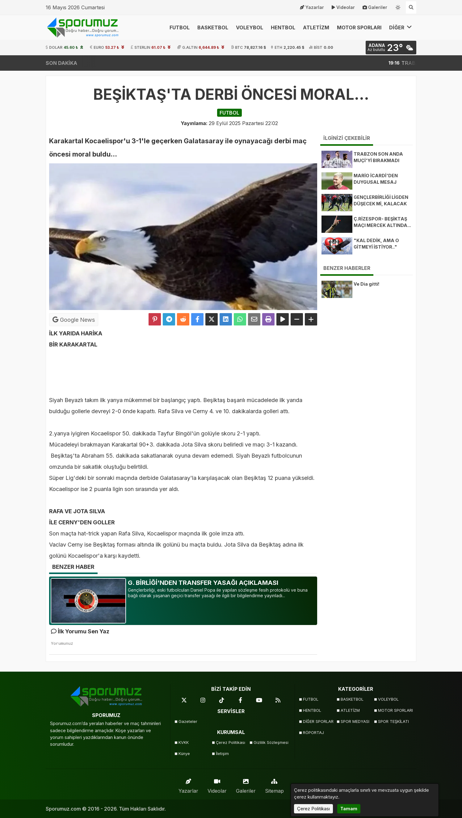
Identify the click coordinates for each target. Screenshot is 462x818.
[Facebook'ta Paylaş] (197, 319)
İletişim (222, 753)
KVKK (183, 742)
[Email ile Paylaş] (254, 319)
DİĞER (400, 27)
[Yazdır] (268, 319)
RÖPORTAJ (313, 732)
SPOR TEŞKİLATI (393, 721)
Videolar (343, 7)
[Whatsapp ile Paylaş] (240, 319)
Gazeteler (187, 721)
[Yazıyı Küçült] (297, 319)
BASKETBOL (212, 27)
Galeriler (375, 7)
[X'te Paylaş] (211, 319)
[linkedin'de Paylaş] (226, 319)
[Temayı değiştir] (398, 6)
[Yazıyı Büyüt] (311, 319)
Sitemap (274, 784)
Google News (73, 319)
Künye (184, 753)
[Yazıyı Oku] (282, 319)
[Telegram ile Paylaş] (169, 319)
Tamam (348, 808)
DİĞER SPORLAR (318, 721)
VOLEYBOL (249, 27)
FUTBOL (180, 27)
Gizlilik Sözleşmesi (270, 742)
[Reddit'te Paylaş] (183, 319)
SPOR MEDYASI (355, 721)
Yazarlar (312, 7)
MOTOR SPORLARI (359, 27)
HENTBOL (283, 27)
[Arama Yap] (411, 7)
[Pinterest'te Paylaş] (155, 319)
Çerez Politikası (230, 742)
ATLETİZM (316, 27)
